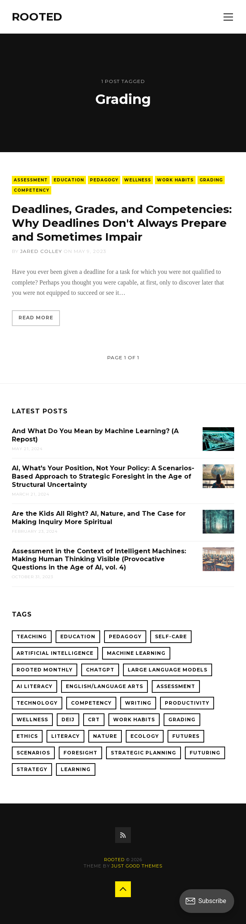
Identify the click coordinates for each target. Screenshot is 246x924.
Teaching (32, 636)
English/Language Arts (104, 686)
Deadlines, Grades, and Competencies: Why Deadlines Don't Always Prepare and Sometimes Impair (122, 222)
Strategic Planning (143, 753)
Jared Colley (41, 251)
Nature (105, 736)
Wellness (137, 180)
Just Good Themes (137, 866)
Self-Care (171, 636)
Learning (76, 769)
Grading (211, 180)
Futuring (205, 753)
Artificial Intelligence (55, 653)
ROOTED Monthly (45, 670)
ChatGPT (100, 670)
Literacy (65, 736)
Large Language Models (167, 670)
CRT (94, 719)
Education (69, 180)
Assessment (31, 180)
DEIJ (68, 719)
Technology (37, 703)
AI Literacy (34, 686)
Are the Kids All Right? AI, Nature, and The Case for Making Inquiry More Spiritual (99, 518)
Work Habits (175, 180)
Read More (36, 318)
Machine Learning (136, 653)
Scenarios (33, 753)
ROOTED (37, 16)
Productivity (187, 703)
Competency (31, 190)
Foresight (80, 753)
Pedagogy (104, 180)
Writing (138, 703)
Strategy (32, 769)
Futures (185, 736)
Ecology (144, 736)
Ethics (27, 736)
